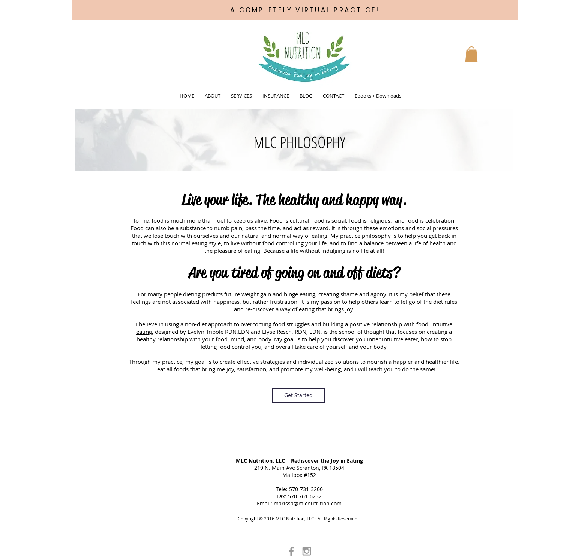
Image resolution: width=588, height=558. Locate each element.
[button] (213, 95)
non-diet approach (208, 324)
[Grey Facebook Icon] (291, 551)
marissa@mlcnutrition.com (308, 503)
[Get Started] (298, 395)
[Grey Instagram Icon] (307, 551)
